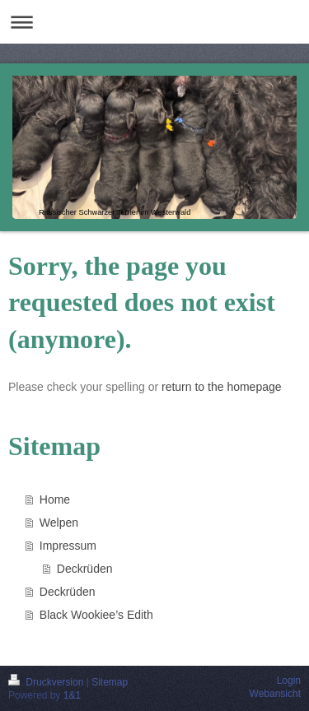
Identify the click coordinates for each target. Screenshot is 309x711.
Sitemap (109, 682)
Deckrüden (85, 568)
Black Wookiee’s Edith (96, 614)
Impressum (68, 545)
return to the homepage (222, 386)
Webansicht (275, 693)
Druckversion (47, 682)
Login (289, 680)
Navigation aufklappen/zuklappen (154, 22)
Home (55, 499)
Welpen (59, 522)
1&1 (72, 695)
